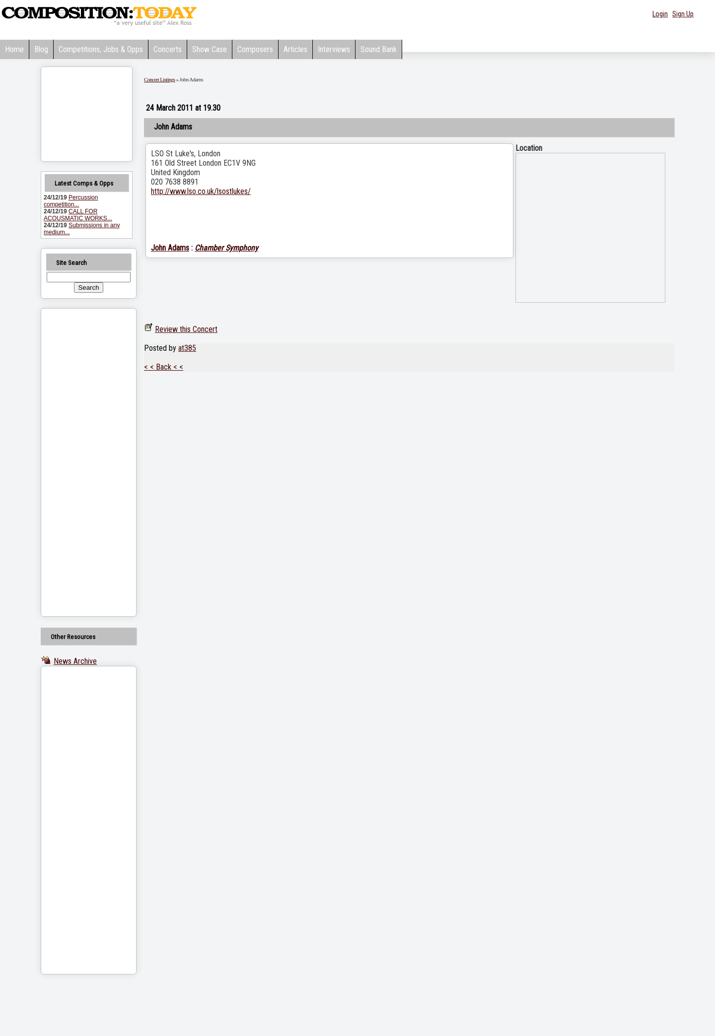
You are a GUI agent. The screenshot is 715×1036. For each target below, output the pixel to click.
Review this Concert (186, 329)
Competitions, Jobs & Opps (101, 49)
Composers (255, 49)
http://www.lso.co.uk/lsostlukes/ (201, 191)
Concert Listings (159, 79)
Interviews (334, 49)
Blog (41, 49)
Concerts (167, 49)
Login (660, 14)
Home (14, 49)
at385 (187, 348)
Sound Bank (378, 49)
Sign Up (683, 14)
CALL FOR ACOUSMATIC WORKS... (78, 215)
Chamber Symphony (226, 248)
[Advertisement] (76, 462)
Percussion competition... (71, 201)
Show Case (209, 49)
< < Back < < (163, 367)
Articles (295, 49)
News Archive (75, 661)
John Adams (170, 248)
